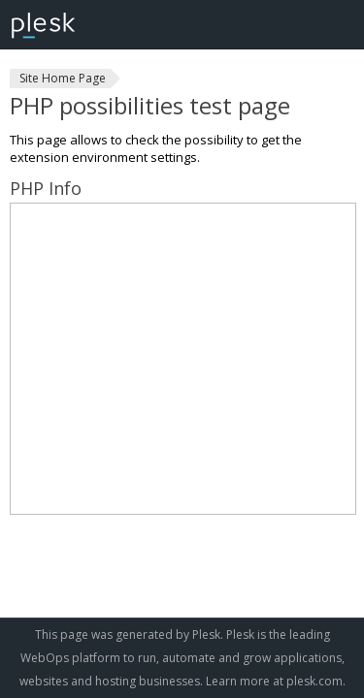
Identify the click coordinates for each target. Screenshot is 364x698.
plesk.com (314, 681)
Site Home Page (62, 78)
